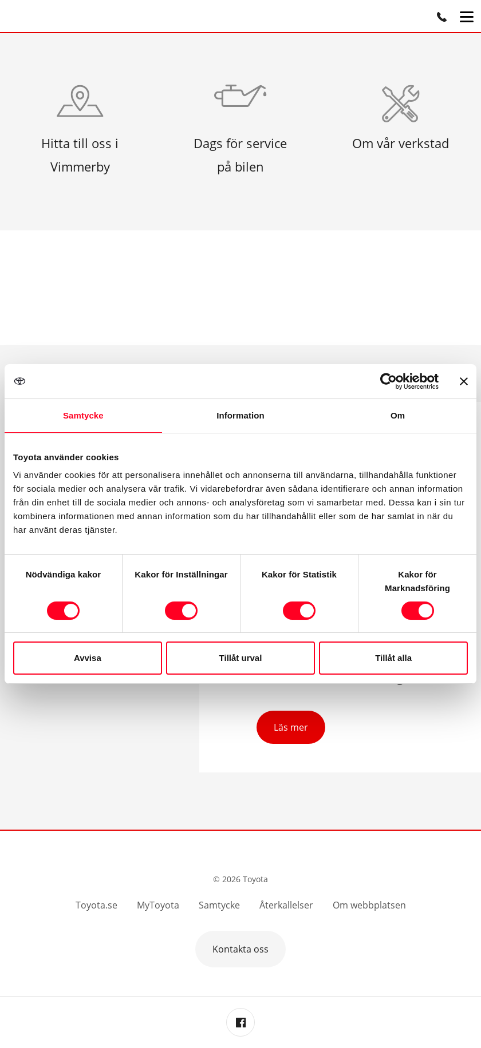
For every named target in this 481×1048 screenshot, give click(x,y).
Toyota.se (96, 905)
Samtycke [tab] (83, 415)
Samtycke (219, 905)
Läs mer (291, 727)
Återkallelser (286, 905)
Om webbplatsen (369, 905)
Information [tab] (240, 415)
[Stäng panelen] (464, 381)
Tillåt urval (240, 658)
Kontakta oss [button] (240, 949)
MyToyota (158, 905)
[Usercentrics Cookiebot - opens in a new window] (388, 381)
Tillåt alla (393, 658)
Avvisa (87, 658)
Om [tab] (398, 415)
